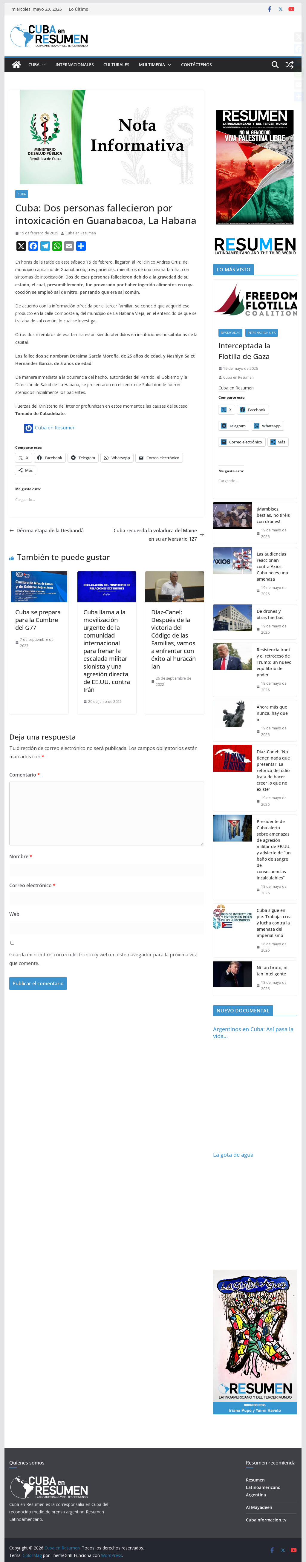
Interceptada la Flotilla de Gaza (244, 351)
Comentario (24, 774)
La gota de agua (233, 1154)
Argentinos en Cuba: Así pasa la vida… (253, 1033)
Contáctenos (196, 64)
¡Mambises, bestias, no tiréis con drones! (273, 515)
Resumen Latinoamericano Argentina (263, 1487)
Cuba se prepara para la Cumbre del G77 (38, 620)
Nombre (20, 856)
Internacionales (75, 64)
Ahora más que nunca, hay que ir (272, 713)
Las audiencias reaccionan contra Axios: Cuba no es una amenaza (272, 566)
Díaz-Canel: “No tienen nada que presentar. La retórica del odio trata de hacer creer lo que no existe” (273, 770)
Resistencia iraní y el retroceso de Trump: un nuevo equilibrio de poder (274, 662)
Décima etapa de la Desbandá (46, 530)
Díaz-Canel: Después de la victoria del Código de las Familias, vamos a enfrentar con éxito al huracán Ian (173, 639)
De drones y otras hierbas (270, 614)
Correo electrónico (32, 885)
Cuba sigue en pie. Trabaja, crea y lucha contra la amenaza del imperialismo (274, 922)
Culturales (116, 64)
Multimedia (152, 64)
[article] (106, 334)
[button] (42, 65)
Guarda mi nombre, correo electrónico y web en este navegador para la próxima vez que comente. (103, 958)
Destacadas (230, 333)
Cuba (33, 64)
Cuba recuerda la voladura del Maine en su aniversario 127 (159, 534)
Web (14, 914)
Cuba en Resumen (80, 233)
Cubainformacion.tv (266, 1520)
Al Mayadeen (259, 1507)
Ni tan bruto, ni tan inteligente (272, 971)
